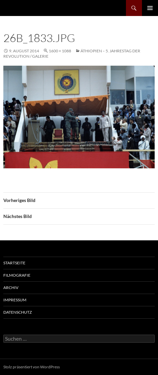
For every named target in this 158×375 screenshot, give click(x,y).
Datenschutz (17, 312)
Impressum (14, 299)
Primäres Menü (150, 8)
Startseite (14, 262)
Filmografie (16, 275)
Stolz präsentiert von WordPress (31, 366)
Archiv (10, 287)
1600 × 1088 (60, 50)
